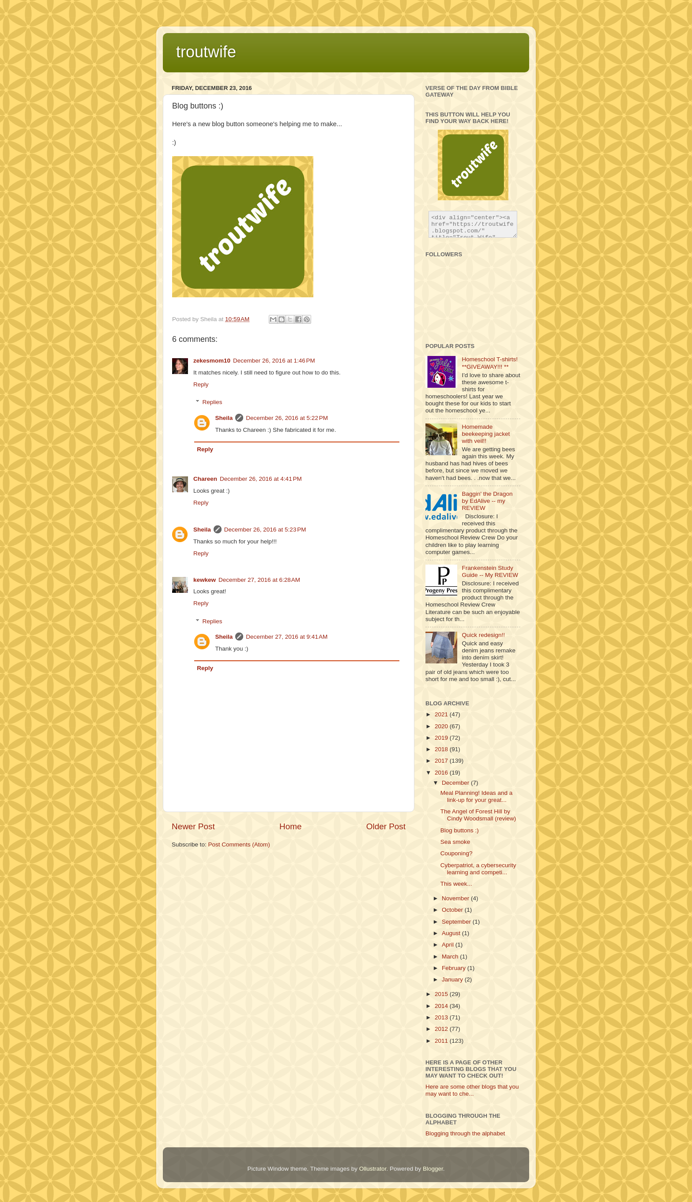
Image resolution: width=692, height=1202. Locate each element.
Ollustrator (373, 1168)
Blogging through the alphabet (465, 1133)
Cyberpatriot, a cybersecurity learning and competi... (478, 869)
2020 (442, 726)
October (453, 909)
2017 (442, 760)
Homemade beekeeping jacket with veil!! (486, 433)
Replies (212, 402)
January (453, 979)
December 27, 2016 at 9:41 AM (286, 636)
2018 (442, 749)
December (456, 782)
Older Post (386, 826)
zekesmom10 (211, 360)
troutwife (206, 52)
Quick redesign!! (483, 635)
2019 (442, 737)
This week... (456, 883)
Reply (201, 384)
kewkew (204, 580)
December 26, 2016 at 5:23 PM (265, 529)
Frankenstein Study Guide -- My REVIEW (490, 571)
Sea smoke (455, 842)
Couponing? (456, 853)
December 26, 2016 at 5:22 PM (287, 418)
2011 (442, 1040)
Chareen (205, 479)
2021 (442, 714)
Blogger (433, 1168)
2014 (442, 1006)
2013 (442, 1017)
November (456, 898)
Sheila (224, 418)
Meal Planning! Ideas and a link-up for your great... (476, 796)
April (448, 944)
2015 (442, 994)
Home (290, 826)
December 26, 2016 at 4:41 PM (261, 479)
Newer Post (193, 826)
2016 (442, 772)
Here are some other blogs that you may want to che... (472, 1090)
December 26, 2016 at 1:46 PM (274, 360)
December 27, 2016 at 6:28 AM (259, 580)
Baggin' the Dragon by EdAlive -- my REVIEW (487, 501)
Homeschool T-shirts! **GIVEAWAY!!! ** (490, 363)
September (457, 921)
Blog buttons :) (459, 830)
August (452, 933)
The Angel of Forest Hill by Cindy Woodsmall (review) (478, 815)
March (451, 956)
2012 (442, 1029)
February (454, 968)
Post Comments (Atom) (239, 844)
